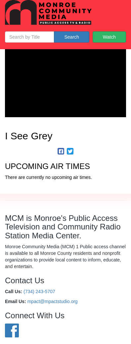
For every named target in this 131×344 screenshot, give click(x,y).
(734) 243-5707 (39, 291)
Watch (109, 37)
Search (71, 37)
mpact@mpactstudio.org (52, 301)
